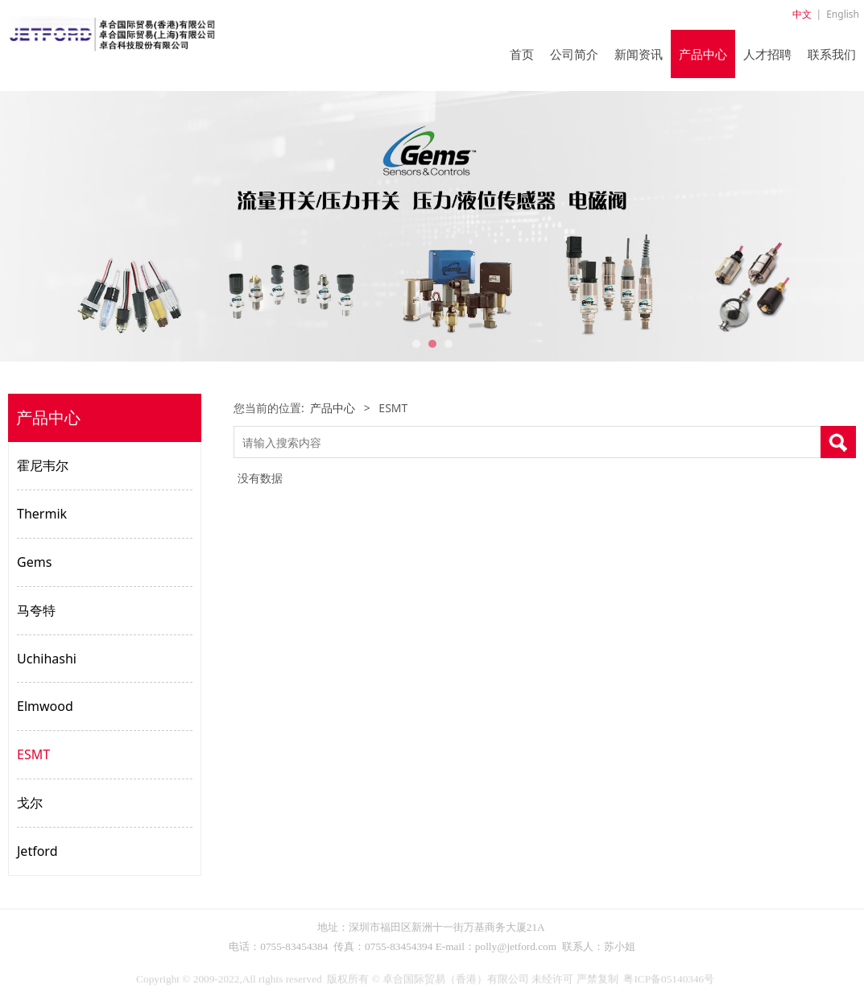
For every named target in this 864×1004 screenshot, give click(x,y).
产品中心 (703, 54)
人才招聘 (767, 54)
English (842, 14)
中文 (802, 14)
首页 (522, 54)
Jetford (37, 851)
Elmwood (45, 706)
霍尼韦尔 (42, 465)
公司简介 (574, 54)
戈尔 (30, 803)
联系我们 (832, 54)
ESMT (33, 754)
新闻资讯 (638, 54)
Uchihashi (46, 658)
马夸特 (36, 610)
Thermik (42, 514)
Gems (34, 562)
